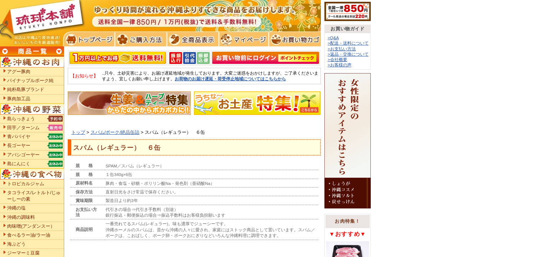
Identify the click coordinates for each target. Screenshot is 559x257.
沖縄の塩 (16, 208)
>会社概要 (337, 59)
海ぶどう (16, 244)
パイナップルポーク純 (30, 80)
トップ (78, 132)
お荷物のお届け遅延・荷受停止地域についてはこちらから (230, 78)
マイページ (242, 39)
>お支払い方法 (342, 48)
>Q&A (333, 37)
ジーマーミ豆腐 (23, 253)
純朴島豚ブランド (25, 89)
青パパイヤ (18, 136)
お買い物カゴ (294, 39)
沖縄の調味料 (21, 217)
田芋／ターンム (23, 127)
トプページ (88, 39)
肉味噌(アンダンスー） (31, 226)
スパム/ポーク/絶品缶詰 (115, 132)
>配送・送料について (348, 43)
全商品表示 (191, 39)
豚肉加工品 (18, 98)
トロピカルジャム (25, 183)
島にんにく (18, 163)
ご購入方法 (140, 39)
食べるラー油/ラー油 (28, 235)
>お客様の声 (340, 64)
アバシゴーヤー (23, 154)
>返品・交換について (348, 54)
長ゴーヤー (18, 145)
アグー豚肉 (18, 71)
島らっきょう (21, 118)
